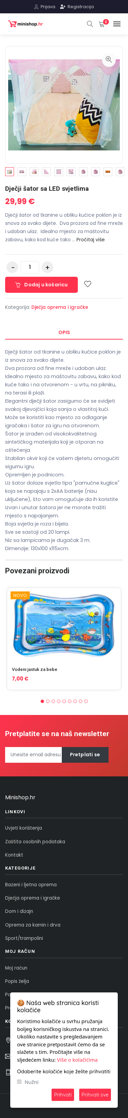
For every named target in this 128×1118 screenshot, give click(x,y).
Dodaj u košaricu (41, 284)
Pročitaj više (90, 239)
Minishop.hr (20, 797)
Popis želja (17, 981)
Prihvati (63, 1094)
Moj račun (16, 968)
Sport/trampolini (24, 938)
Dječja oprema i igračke (59, 307)
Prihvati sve (95, 1094)
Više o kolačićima (77, 1059)
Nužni (32, 1081)
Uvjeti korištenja (23, 828)
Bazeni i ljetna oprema (31, 885)
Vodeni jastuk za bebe (34, 669)
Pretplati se (85, 754)
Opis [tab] (64, 332)
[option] (9, 171)
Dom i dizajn (19, 911)
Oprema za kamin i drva (32, 925)
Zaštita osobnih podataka (35, 841)
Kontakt (14, 855)
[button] (42, 701)
